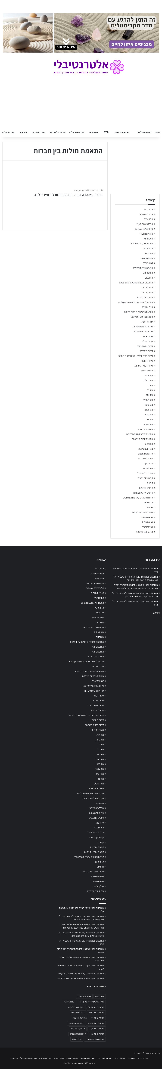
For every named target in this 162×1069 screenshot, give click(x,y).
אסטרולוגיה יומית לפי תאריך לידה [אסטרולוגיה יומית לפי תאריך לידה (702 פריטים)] (91, 1002)
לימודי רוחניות (147, 361)
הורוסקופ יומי (147, 287)
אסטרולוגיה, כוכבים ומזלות (141, 243)
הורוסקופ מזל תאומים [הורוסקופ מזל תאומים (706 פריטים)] (78, 1034)
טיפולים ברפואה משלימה (142, 317)
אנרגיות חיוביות (146, 234)
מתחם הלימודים (57, 132)
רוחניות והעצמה (122, 132)
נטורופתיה (131, 1058)
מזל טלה (149, 395)
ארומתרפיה (148, 248)
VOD (106, 132)
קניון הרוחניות (38, 132)
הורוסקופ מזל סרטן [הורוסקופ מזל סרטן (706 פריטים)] (76, 1023)
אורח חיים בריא (146, 214)
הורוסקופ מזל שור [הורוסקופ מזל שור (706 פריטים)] (97, 1034)
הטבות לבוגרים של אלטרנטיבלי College (135, 302)
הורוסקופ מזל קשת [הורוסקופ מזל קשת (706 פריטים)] (78, 1029)
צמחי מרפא (148, 468)
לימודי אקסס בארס (145, 346)
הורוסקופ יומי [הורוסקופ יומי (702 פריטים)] (69, 1002)
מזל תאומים (148, 424)
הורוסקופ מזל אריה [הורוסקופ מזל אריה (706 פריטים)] (75, 1007)
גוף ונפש (149, 253)
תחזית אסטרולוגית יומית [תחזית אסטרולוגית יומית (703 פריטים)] (95, 1039)
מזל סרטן (149, 405)
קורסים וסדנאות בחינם (143, 493)
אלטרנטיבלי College (144, 229)
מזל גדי (150, 385)
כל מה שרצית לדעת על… (142, 326)
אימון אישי (148, 219)
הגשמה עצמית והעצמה (143, 268)
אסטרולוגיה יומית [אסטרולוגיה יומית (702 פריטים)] (84, 996)
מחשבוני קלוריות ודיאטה (142, 439)
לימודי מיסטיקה (146, 351)
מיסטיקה (93, 132)
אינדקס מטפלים (76, 132)
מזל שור (149, 419)
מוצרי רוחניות (147, 370)
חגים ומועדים (147, 307)
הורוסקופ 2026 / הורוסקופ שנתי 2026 (136, 282)
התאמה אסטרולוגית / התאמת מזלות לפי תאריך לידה (68, 195)
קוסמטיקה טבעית (145, 478)
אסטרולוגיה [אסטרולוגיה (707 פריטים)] (99, 996)
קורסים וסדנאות (146, 488)
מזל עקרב (149, 409)
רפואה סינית (147, 522)
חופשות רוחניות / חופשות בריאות (138, 312)
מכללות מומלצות (146, 449)
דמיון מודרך (148, 263)
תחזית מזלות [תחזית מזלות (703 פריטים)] (76, 1039)
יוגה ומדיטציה (147, 321)
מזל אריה (149, 375)
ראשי (157, 132)
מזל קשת (149, 414)
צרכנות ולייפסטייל (145, 473)
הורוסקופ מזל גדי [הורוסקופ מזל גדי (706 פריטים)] (78, 1012)
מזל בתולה (148, 380)
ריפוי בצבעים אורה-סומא (142, 512)
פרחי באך (149, 463)
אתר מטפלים (8, 132)
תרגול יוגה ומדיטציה (144, 532)
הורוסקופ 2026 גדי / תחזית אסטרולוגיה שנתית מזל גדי (80, 978)
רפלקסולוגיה (147, 527)
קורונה (150, 483)
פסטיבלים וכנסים (145, 458)
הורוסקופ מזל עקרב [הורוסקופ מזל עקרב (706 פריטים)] (96, 1029)
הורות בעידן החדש (145, 297)
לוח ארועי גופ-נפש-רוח (143, 331)
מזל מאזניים (148, 400)
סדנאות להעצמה (145, 453)
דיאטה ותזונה (147, 258)
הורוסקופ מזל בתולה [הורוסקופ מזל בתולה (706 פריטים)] (96, 1012)
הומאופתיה (148, 273)
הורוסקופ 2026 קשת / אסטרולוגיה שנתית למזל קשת (81, 973)
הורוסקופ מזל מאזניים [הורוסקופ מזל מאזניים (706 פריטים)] (96, 1023)
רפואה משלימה (144, 132)
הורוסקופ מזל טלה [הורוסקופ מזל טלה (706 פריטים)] (80, 1018)
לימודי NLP (148, 336)
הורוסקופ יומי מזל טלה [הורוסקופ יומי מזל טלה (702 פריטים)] (95, 1007)
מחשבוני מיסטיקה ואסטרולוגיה (139, 434)
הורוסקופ (23, 132)
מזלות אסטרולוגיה (145, 429)
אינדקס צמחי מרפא (144, 224)
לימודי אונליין (147, 341)
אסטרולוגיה (148, 238)
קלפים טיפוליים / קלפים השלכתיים (138, 497)
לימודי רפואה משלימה (143, 365)
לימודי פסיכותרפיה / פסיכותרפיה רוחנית (135, 356)
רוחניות (149, 507)
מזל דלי (150, 390)
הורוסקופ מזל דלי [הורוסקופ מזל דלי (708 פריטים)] (97, 1018)
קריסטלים (148, 502)
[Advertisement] (135, 640)
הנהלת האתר (95, 190)
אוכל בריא (148, 209)
